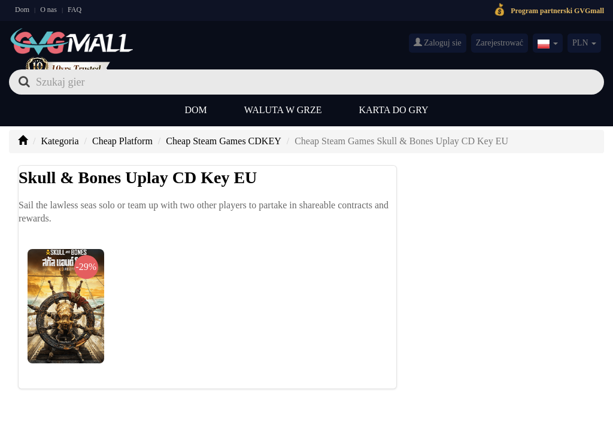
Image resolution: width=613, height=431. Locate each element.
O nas (48, 9)
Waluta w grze (283, 110)
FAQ (74, 9)
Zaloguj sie (438, 42)
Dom (22, 9)
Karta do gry (394, 110)
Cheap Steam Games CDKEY (223, 141)
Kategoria (59, 141)
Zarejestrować (499, 42)
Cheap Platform (122, 141)
